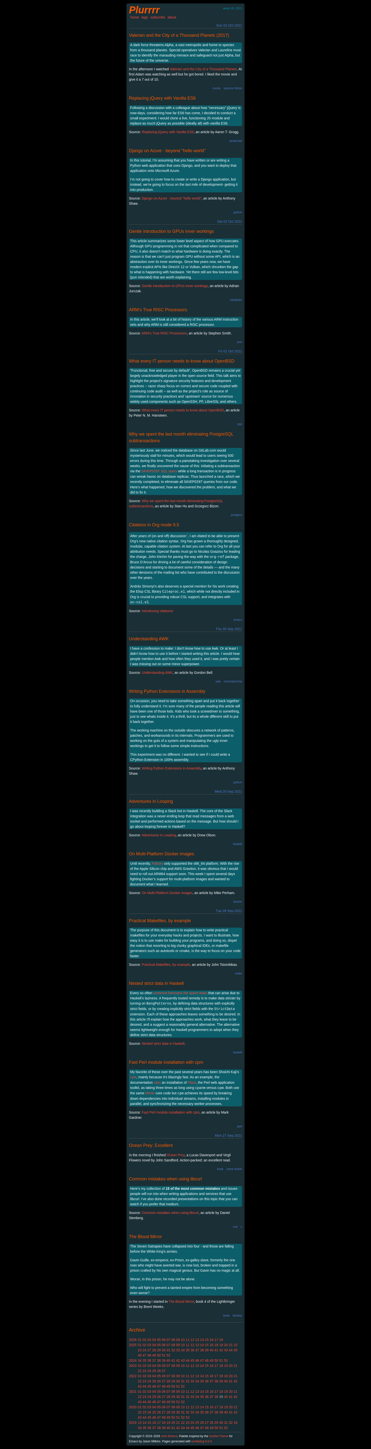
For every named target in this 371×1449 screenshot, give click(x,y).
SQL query (159, 471)
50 (159, 1355)
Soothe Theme (219, 1436)
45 (235, 1350)
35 (188, 1350)
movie (217, 88)
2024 (133, 1360)
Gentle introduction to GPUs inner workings (171, 231)
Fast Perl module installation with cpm (166, 1062)
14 (202, 1340)
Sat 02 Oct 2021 (229, 221)
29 (159, 1350)
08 (173, 1340)
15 (207, 1340)
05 (159, 1340)
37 (197, 1350)
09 (178, 1340)
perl (239, 1126)
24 (144, 1350)
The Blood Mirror (145, 1236)
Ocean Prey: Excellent (151, 1145)
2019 (133, 1423)
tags (144, 17)
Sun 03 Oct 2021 (229, 25)
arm (239, 342)
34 (183, 1350)
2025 (133, 1345)
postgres (236, 515)
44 (231, 1350)
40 (212, 1350)
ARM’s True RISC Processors (158, 309)
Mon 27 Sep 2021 (228, 1135)
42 (221, 1350)
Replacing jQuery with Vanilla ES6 (162, 98)
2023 (133, 1366)
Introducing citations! (157, 611)
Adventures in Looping (151, 801)
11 (188, 1340)
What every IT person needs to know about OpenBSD (181, 361)
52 (168, 1355)
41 (216, 1350)
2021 (133, 1392)
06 (164, 1340)
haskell (237, 844)
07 (168, 1340)
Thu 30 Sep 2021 (229, 629)
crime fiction (234, 1169)
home (134, 17)
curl (235, 1227)
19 (221, 1345)
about (172, 17)
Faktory (157, 863)
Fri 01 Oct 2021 (230, 351)
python (237, 212)
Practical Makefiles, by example (160, 920)
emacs (237, 620)
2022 (133, 1376)
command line (233, 681)
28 (154, 1350)
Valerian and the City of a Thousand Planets (203, 69)
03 (149, 1340)
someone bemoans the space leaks (180, 993)
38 (202, 1350)
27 (149, 1350)
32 (173, 1350)
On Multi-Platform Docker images (161, 853)
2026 (133, 1340)
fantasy (237, 1315)
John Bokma (169, 1436)
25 (154, 1371)
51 (164, 1355)
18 (221, 1340)
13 (197, 1340)
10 (183, 1340)
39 (207, 1350)
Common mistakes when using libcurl (165, 1178)
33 (178, 1350)
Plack (192, 1082)
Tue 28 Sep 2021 (229, 911)
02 (144, 1340)
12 (192, 1340)
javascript (236, 141)
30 (164, 1350)
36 (192, 1350)
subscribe (157, 17)
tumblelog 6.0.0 (201, 1441)
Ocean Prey (176, 1155)
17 (216, 1340)
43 (226, 1350)
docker (237, 901)
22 (235, 1345)
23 (140, 1350)
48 (149, 1355)
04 (154, 1340)
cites (157, 1082)
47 (144, 1355)
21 (231, 1345)
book (220, 1169)
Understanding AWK (149, 638)
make (238, 973)
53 (188, 1417)
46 (140, 1355)
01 (140, 1340)
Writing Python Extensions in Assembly (167, 691)
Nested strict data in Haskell (156, 983)
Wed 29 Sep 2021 (228, 791)
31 (168, 1350)
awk (218, 681)
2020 (133, 1407)
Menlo (150, 1093)
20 (226, 1345)
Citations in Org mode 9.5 (154, 524)
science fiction (233, 88)
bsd (239, 424)
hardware (236, 300)
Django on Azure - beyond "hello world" (167, 150)
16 (212, 1340)
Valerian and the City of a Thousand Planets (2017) (179, 35)
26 (159, 1371)
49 (154, 1355)
